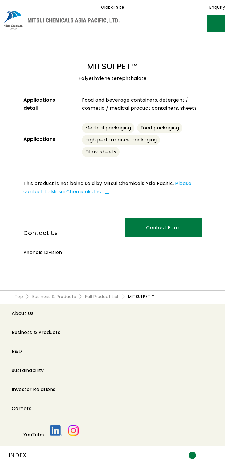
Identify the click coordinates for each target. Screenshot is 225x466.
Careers (21, 408)
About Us (23, 313)
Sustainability (28, 370)
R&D (17, 351)
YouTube (33, 434)
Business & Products (36, 332)
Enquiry (217, 7)
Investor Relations (34, 389)
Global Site (112, 7)
